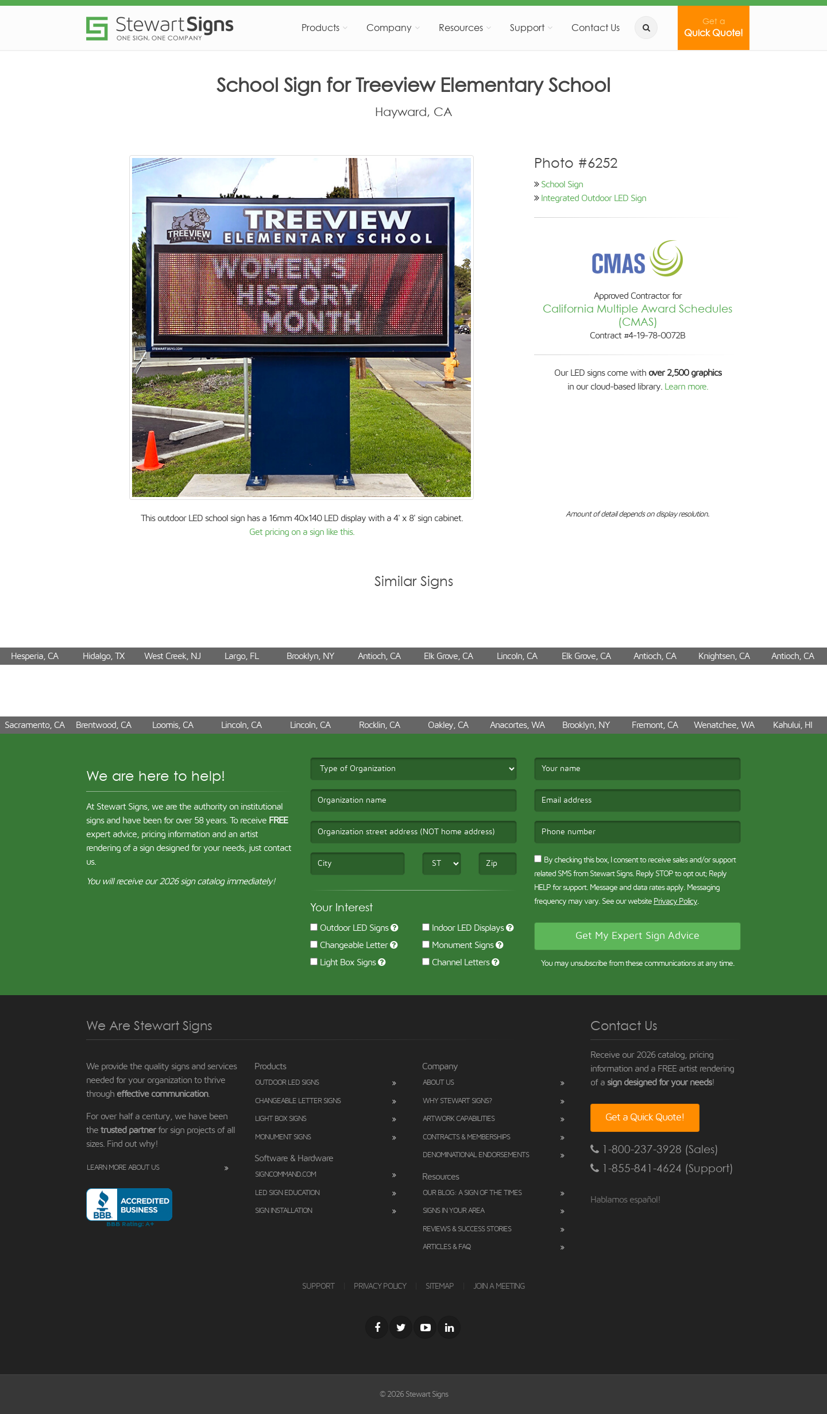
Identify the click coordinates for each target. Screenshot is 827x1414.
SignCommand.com (285, 1174)
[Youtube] (424, 1327)
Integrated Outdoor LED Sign (593, 198)
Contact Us (595, 27)
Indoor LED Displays (463, 928)
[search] (646, 27)
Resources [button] (461, 27)
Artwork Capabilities (458, 1119)
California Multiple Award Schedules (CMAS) (637, 315)
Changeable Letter (349, 945)
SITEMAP (440, 1286)
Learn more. (686, 386)
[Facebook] (376, 1327)
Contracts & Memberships (466, 1137)
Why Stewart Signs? (457, 1101)
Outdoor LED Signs (349, 928)
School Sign (562, 184)
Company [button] (389, 27)
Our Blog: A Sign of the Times (472, 1193)
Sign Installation (283, 1211)
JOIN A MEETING (499, 1286)
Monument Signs (457, 945)
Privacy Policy (675, 901)
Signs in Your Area (453, 1211)
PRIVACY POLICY (380, 1286)
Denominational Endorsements (476, 1155)
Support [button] (527, 27)
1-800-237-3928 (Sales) (654, 1149)
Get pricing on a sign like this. (301, 532)
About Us (438, 1082)
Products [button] (320, 27)
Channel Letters (455, 962)
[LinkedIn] (449, 1327)
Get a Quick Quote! (645, 1117)
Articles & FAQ (446, 1247)
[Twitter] (400, 1327)
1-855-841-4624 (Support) (661, 1168)
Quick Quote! (713, 27)
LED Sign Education (287, 1193)
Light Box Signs (343, 962)
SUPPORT (318, 1286)
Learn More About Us (123, 1168)
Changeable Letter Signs (298, 1101)
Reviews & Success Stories (467, 1229)
